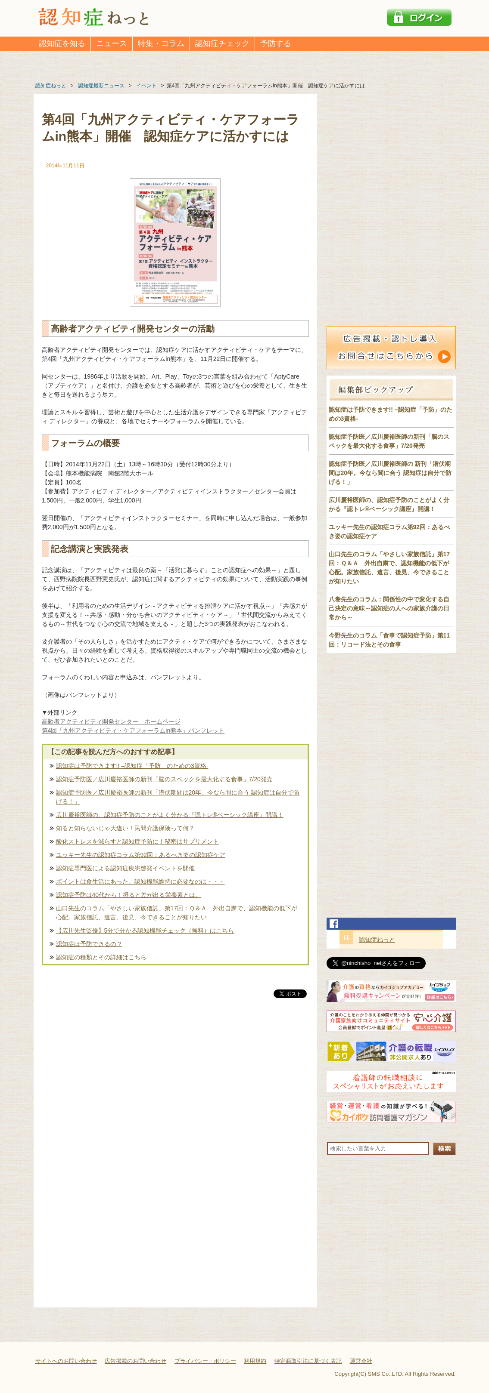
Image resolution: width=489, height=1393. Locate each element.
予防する (275, 43)
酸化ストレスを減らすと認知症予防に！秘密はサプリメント (137, 841)
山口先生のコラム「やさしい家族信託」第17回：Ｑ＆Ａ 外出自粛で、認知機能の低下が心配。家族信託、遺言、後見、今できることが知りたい (177, 913)
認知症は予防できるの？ (89, 943)
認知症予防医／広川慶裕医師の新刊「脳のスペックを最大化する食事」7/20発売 (164, 779)
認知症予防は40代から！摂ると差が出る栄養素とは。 (129, 894)
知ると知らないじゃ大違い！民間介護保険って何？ (125, 828)
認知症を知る (62, 43)
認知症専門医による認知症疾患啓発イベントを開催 (125, 868)
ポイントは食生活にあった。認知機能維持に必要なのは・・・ (140, 881)
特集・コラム (161, 43)
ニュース (111, 43)
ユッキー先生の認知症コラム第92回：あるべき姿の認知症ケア (141, 854)
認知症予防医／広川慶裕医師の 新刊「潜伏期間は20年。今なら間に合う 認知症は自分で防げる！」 (390, 472)
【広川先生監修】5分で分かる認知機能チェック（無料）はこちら (145, 930)
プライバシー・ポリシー (205, 1361)
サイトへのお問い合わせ (66, 1361)
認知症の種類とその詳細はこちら (101, 957)
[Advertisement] (175, 1090)
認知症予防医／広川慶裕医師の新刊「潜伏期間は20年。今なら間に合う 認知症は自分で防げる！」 (177, 797)
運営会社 (361, 1361)
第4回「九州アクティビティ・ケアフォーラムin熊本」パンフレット (133, 730)
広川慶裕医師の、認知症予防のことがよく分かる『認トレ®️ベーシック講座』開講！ (169, 814)
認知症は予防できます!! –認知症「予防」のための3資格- (132, 765)
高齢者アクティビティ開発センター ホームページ (111, 721)
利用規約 (255, 1361)
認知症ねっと (377, 939)
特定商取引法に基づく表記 (308, 1361)
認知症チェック (222, 43)
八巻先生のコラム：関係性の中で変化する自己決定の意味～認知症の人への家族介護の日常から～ (389, 608)
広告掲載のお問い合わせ (135, 1361)
